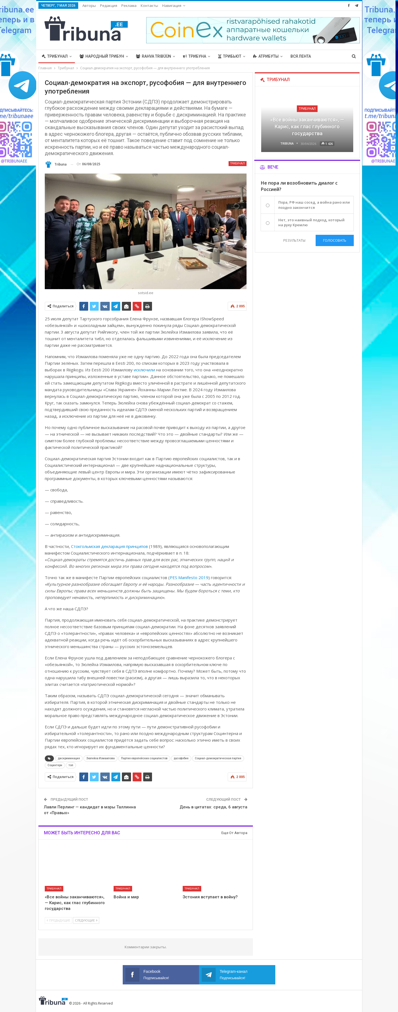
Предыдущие (58, 920)
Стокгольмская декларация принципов (109, 546)
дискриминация (69, 758)
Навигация (171, 5)
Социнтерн (55, 765)
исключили (144, 369)
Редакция (108, 5)
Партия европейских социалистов (144, 758)
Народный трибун (102, 56)
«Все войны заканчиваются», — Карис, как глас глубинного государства (307, 126)
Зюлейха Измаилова (100, 758)
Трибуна (194, 56)
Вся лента (300, 56)
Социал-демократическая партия (218, 758)
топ (71, 765)
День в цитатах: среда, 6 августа (213, 807)
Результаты (294, 240)
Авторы (89, 5)
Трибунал (55, 56)
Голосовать (334, 240)
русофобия (181, 758)
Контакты (149, 5)
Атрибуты (266, 56)
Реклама (129, 5)
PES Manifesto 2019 (189, 577)
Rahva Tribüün (153, 56)
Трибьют (229, 56)
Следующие (86, 920)
